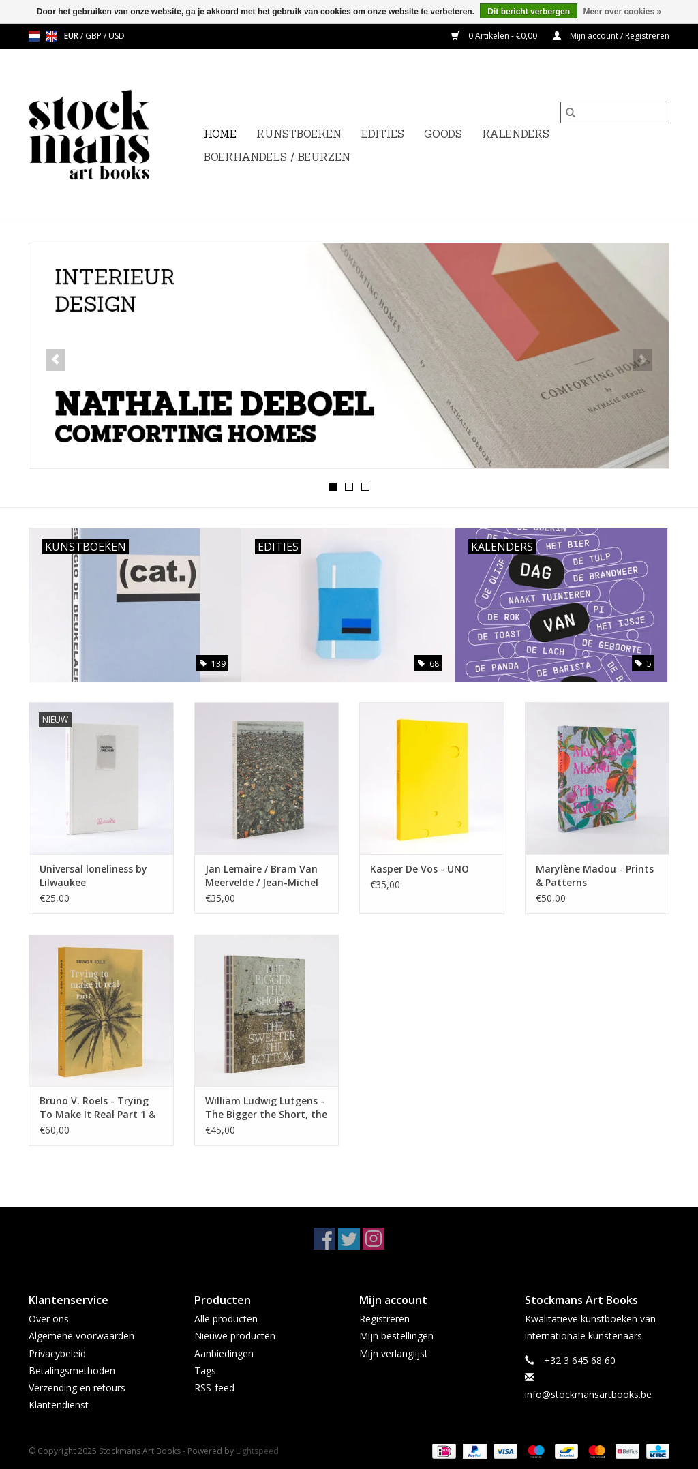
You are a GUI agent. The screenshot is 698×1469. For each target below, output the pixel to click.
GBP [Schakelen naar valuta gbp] (94, 36)
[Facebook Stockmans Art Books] (324, 1239)
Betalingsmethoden (72, 1370)
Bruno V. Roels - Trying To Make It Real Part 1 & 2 (97, 1107)
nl (34, 36)
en (51, 36)
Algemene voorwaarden (81, 1335)
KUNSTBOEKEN (299, 133)
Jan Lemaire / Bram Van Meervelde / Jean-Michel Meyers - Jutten (261, 876)
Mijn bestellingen (396, 1335)
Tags (205, 1370)
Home (220, 133)
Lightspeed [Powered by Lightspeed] (257, 1451)
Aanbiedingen (224, 1353)
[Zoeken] (614, 112)
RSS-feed (214, 1387)
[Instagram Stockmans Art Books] (373, 1239)
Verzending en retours (77, 1387)
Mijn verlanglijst (393, 1353)
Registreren (384, 1318)
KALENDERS (515, 133)
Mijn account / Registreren (611, 36)
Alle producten (226, 1318)
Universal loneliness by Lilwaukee (93, 875)
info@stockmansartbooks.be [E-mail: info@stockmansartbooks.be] (588, 1394)
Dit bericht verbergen (528, 11)
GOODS (443, 133)
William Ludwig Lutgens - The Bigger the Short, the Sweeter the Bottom (266, 1107)
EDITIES (382, 133)
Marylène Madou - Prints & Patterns (595, 875)
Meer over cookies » (622, 11)
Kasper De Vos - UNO (419, 868)
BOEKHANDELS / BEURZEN (277, 157)
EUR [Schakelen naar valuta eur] (72, 36)
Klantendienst (59, 1404)
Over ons (49, 1318)
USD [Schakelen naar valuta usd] (116, 36)
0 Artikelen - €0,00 (495, 36)
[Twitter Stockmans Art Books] (349, 1239)
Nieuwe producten (234, 1335)
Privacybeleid (57, 1353)
